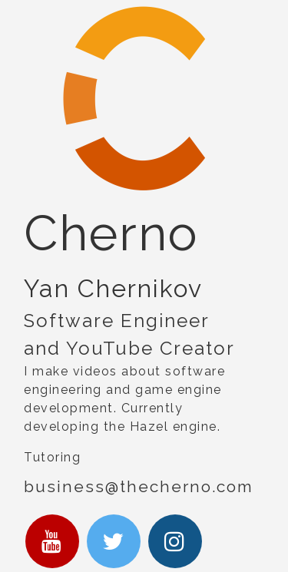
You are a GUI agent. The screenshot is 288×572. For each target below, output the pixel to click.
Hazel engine (173, 426)
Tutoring (52, 457)
